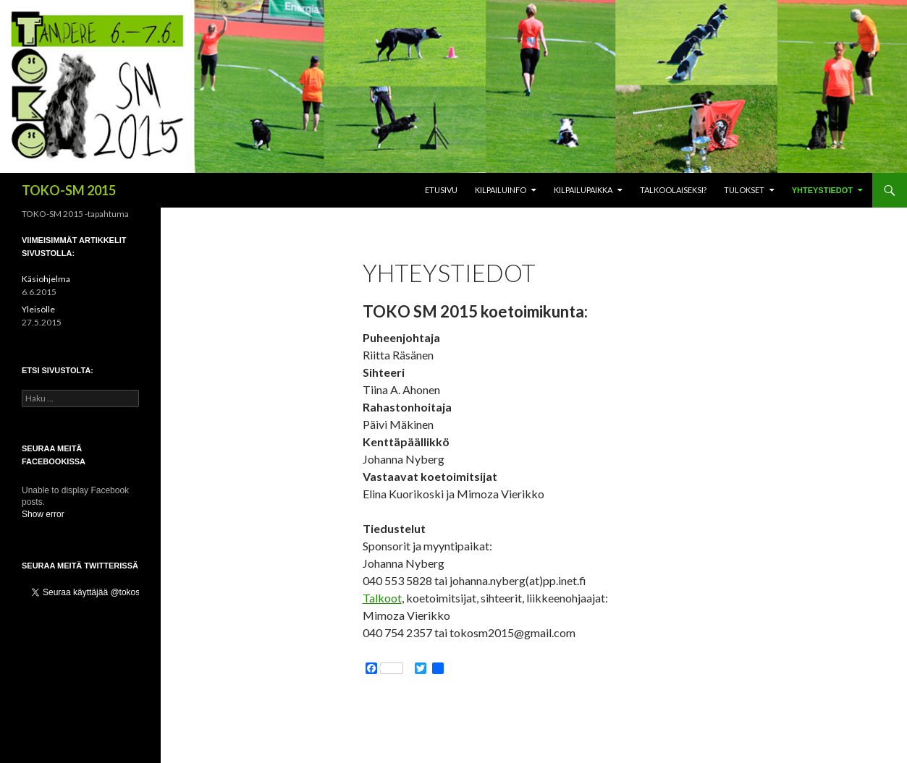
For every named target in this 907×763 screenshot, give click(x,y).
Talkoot (382, 598)
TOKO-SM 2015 (69, 190)
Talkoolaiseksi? (673, 190)
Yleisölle (38, 309)
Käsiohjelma (46, 278)
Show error (43, 514)
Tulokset (744, 190)
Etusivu (441, 190)
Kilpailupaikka (583, 190)
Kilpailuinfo (500, 190)
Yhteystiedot (822, 190)
